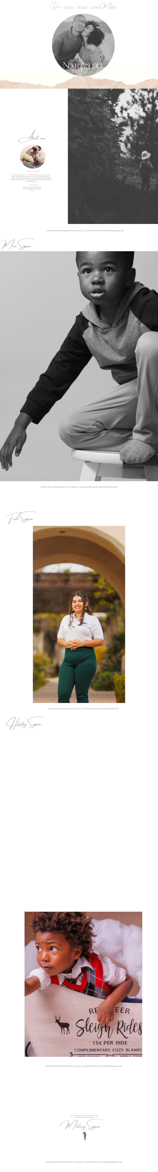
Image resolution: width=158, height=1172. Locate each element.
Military (109, 6)
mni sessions (95, 6)
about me (69, 6)
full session (82, 6)
